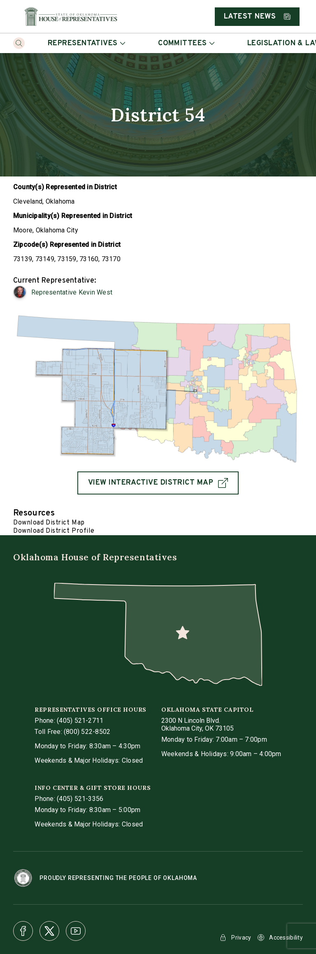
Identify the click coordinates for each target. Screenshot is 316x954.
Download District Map (49, 523)
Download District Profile (54, 531)
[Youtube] (76, 931)
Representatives (86, 43)
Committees (186, 43)
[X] (49, 931)
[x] (49, 931)
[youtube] (76, 931)
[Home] (70, 16)
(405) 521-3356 (80, 799)
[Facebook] (23, 931)
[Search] (19, 43)
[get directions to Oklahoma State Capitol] (197, 724)
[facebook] (23, 931)
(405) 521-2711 (80, 720)
